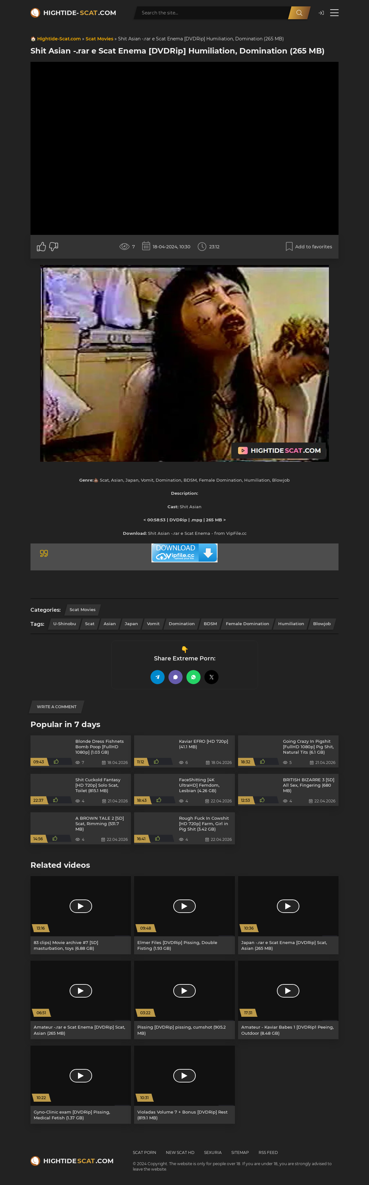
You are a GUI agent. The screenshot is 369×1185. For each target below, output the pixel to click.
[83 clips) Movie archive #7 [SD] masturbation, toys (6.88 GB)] (80, 915)
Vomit (153, 623)
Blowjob (322, 623)
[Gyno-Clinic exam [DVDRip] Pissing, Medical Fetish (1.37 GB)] (80, 1085)
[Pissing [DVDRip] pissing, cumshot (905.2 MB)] (184, 1000)
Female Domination (247, 623)
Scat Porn (144, 1152)
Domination (182, 623)
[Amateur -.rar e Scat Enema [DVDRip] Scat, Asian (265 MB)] (80, 1000)
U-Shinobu (64, 623)
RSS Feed (268, 1152)
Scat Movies (99, 39)
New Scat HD (180, 1152)
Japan (131, 623)
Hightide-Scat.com (59, 39)
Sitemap (240, 1152)
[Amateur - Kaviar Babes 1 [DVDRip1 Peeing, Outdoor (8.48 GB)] (288, 1000)
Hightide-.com (79, 13)
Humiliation (291, 623)
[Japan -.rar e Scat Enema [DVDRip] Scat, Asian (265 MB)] (288, 915)
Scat (90, 623)
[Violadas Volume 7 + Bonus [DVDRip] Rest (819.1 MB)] (184, 1085)
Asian (110, 623)
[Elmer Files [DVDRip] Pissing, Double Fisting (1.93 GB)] (184, 915)
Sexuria (213, 1152)
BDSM (210, 623)
